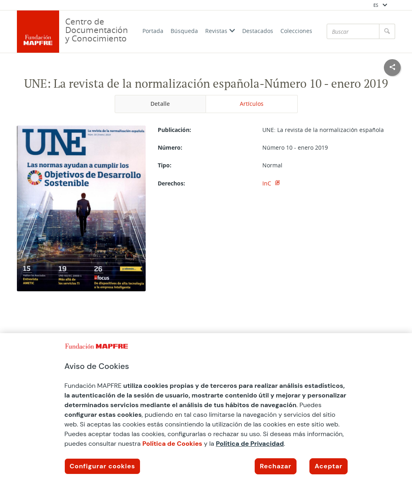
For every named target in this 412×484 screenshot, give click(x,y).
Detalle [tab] (160, 103)
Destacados (257, 31)
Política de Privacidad (250, 443)
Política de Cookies (172, 443)
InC (267, 183)
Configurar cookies (102, 466)
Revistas (220, 31)
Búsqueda (184, 31)
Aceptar (328, 466)
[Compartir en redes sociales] (392, 67)
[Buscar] (353, 31)
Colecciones (296, 31)
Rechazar (275, 466)
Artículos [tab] (252, 103)
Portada (152, 31)
